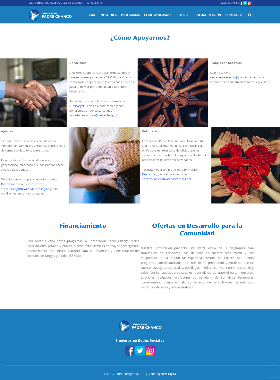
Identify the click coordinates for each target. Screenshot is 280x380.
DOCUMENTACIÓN (207, 15)
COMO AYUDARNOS (158, 15)
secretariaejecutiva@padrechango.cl (93, 115)
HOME (92, 15)
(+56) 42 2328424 (94, 2)
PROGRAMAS (130, 15)
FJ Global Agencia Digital (160, 374)
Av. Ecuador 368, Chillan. (70, 2)
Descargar (77, 106)
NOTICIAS (183, 15)
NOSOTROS (109, 15)
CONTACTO (233, 15)
